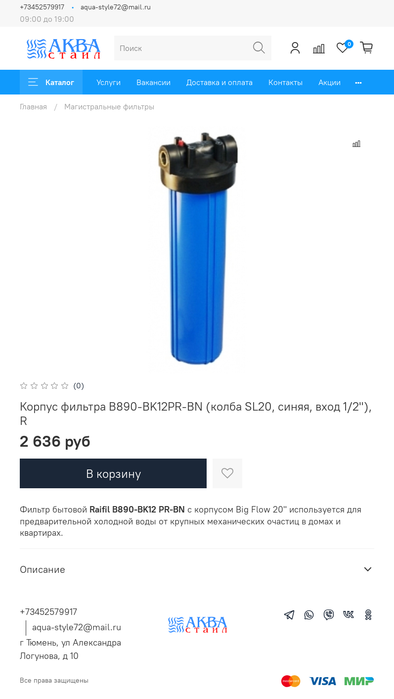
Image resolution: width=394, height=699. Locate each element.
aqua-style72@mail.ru (116, 6)
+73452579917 (42, 6)
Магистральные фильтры (109, 106)
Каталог (51, 82)
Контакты (285, 82)
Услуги (108, 82)
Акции (329, 82)
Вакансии (153, 82)
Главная (33, 106)
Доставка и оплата (219, 82)
